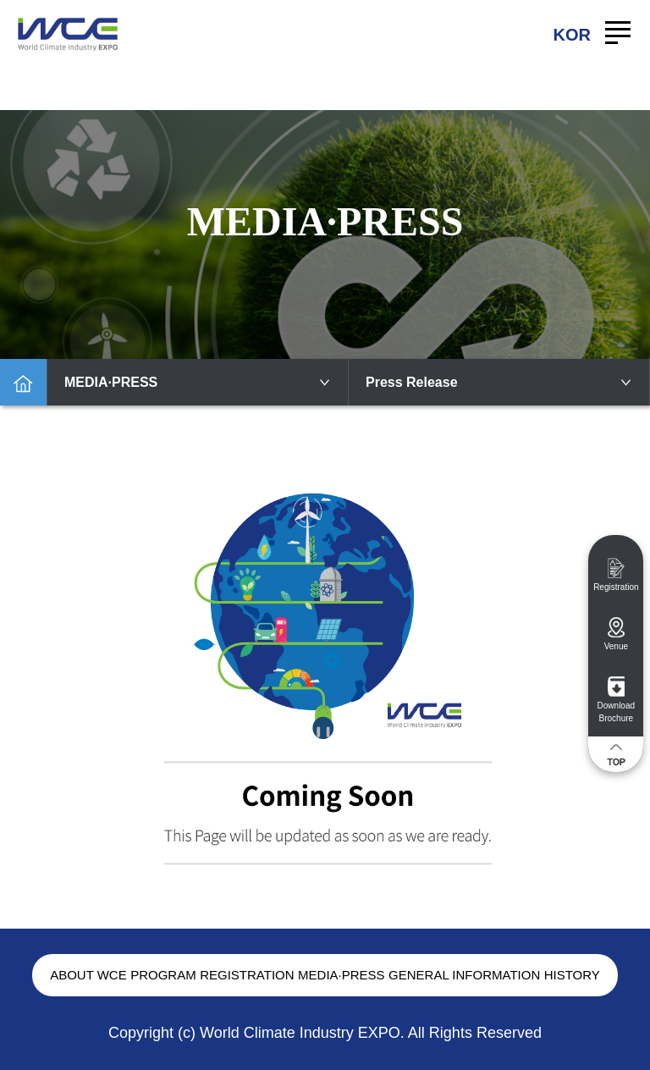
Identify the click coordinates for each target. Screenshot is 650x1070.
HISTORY (572, 975)
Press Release (499, 382)
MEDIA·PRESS (197, 382)
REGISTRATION (247, 975)
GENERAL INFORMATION (464, 975)
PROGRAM (163, 975)
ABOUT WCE (88, 975)
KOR (572, 34)
